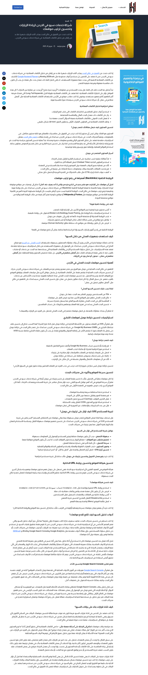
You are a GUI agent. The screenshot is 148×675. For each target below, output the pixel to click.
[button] (4, 73)
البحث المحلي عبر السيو (31, 243)
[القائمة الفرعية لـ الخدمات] (118, 7)
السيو (67, 21)
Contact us (18, 7)
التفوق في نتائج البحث (90, 73)
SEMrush (17, 531)
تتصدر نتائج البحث (30, 137)
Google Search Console (93, 570)
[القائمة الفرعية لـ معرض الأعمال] (100, 7)
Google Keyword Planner (28, 76)
